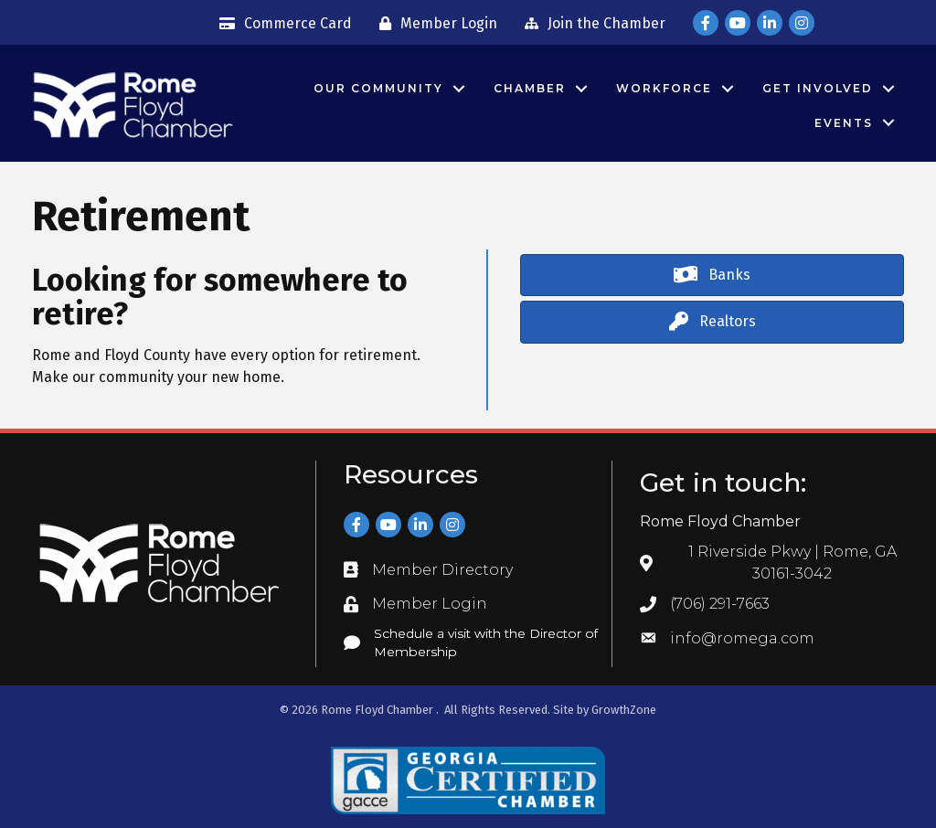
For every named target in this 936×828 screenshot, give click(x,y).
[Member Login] (433, 24)
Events (843, 123)
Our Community (378, 88)
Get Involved (817, 88)
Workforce (664, 88)
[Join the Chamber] (590, 24)
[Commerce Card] (281, 24)
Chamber (530, 88)
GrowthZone (623, 710)
